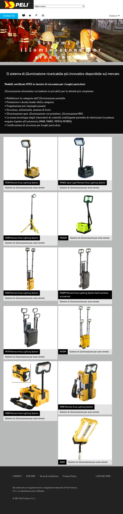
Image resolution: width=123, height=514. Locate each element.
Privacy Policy (69, 476)
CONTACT (17, 476)
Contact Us (9, 15)
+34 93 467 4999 (102, 476)
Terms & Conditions (49, 476)
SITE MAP (30, 476)
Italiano (113, 15)
